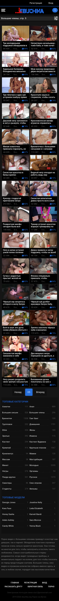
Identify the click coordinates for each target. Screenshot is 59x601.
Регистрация (36, 3)
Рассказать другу (13, 587)
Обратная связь (35, 587)
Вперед (40, 392)
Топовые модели (13, 497)
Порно (51, 587)
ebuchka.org (27, 597)
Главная (15, 583)
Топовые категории (15, 401)
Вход (50, 3)
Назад (18, 392)
